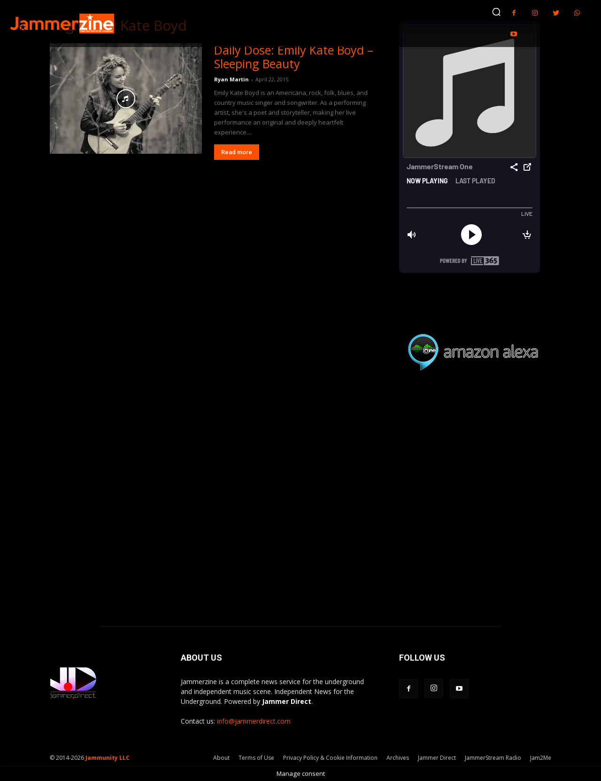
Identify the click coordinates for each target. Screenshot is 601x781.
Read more (236, 152)
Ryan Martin (231, 79)
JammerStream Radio (493, 758)
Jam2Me (540, 758)
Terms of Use (256, 758)
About (221, 758)
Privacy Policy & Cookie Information (330, 758)
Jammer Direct (437, 758)
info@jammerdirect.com (254, 721)
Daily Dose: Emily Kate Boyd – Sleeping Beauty (293, 56)
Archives (397, 758)
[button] (496, 11)
